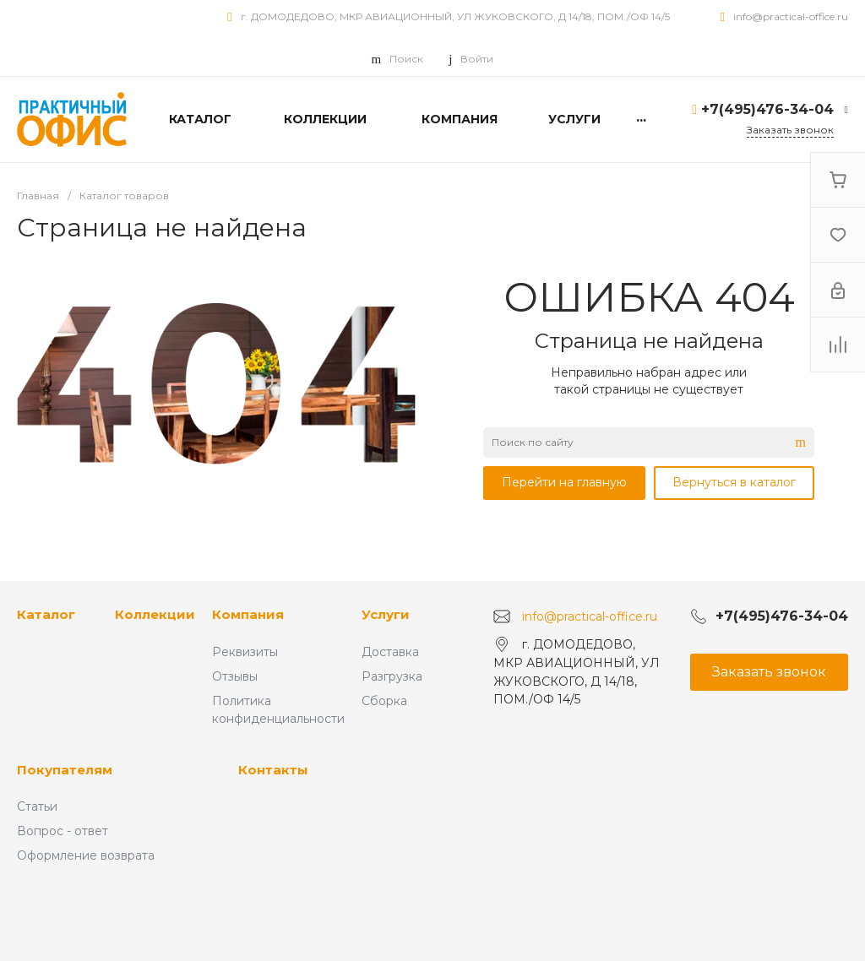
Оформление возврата (86, 855)
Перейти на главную (564, 482)
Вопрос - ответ (62, 831)
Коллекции (155, 614)
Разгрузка (392, 676)
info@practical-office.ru (790, 16)
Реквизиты (245, 652)
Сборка (384, 701)
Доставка (390, 652)
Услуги (386, 614)
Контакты (273, 770)
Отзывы (235, 676)
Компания (248, 614)
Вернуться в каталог (734, 482)
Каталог (46, 614)
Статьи (37, 806)
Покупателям (64, 770)
